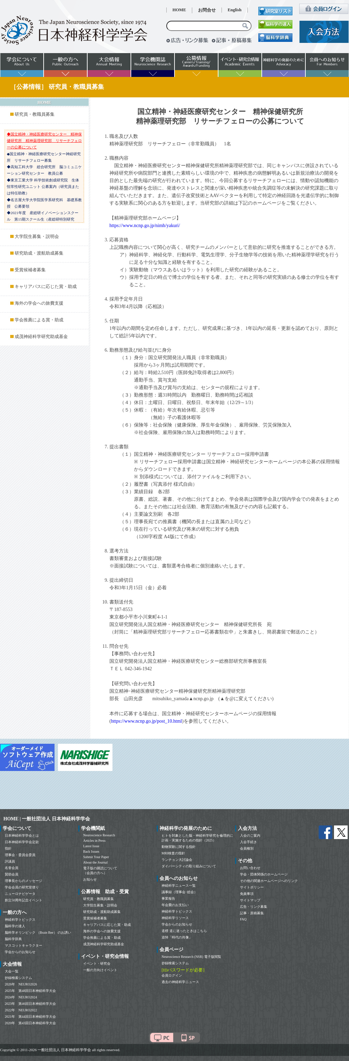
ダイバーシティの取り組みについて (189, 866)
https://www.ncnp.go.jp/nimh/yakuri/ (144, 225)
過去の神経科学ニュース (180, 982)
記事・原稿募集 (252, 913)
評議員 (10, 861)
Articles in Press (94, 840)
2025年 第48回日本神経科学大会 (30, 991)
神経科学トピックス (20, 919)
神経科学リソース (175, 918)
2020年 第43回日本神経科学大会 (30, 1023)
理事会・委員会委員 (20, 855)
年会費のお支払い (175, 905)
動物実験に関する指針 (179, 847)
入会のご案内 (250, 835)
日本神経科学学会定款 (22, 842)
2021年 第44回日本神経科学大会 (30, 1016)
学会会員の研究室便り (22, 887)
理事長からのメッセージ (23, 881)
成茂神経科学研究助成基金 (41, 336)
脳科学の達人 (15, 926)
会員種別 (247, 848)
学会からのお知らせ (20, 952)
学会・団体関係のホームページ (264, 874)
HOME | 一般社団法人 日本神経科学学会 (46, 818)
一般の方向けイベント (100, 970)
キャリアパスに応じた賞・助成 (46, 286)
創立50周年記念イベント (23, 900)
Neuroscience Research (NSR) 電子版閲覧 (191, 957)
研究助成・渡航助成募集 (39, 253)
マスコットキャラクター (23, 945)
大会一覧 (11, 971)
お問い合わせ (250, 868)
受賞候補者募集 (30, 270)
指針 (8, 848)
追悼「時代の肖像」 (177, 937)
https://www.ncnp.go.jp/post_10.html (146, 721)
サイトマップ (250, 900)
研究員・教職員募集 (35, 114)
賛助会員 (11, 874)
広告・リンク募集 (253, 907)
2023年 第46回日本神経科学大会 (30, 1004)
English (235, 9)
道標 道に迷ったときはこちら (184, 931)
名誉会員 (11, 868)
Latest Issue (91, 846)
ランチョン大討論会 (177, 860)
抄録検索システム (18, 978)
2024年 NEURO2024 (21, 997)
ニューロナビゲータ (20, 894)
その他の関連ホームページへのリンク (269, 881)
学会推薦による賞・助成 (39, 320)
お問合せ (207, 10)
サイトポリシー (252, 887)
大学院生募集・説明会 (37, 236)
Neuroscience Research (99, 835)
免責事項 (247, 894)
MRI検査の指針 (173, 853)
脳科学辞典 (13, 939)
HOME (179, 9)
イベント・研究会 (96, 963)
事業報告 (168, 898)
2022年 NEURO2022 (21, 1010)
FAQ (243, 919)
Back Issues (91, 851)
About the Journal (95, 862)
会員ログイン (172, 975)
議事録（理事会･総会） (179, 892)
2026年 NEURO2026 (21, 984)
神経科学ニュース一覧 (179, 885)
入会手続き (248, 842)
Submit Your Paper (96, 857)
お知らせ (90, 879)
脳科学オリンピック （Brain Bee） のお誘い (38, 932)
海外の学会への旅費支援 (39, 303)
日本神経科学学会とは (22, 835)
